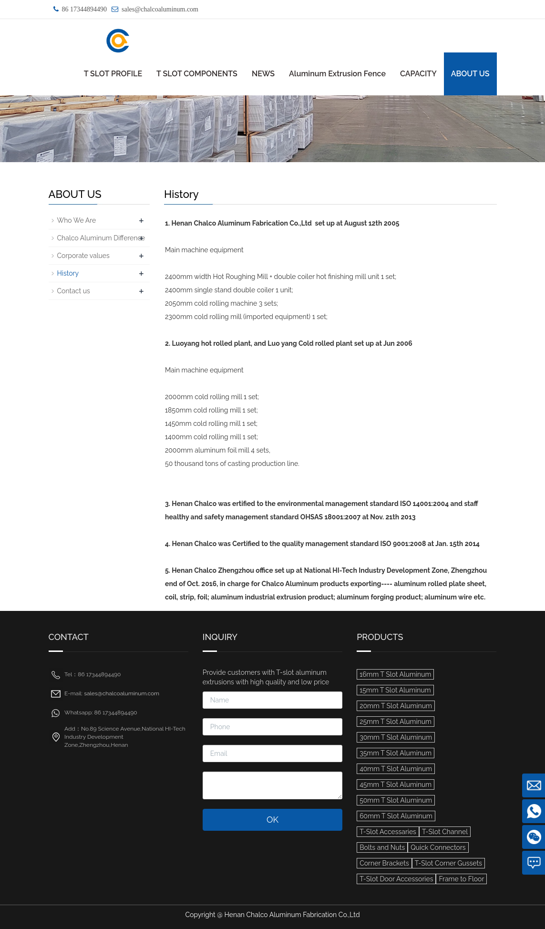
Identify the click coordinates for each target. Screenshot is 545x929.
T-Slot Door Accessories (396, 879)
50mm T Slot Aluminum (396, 800)
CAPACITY (418, 73)
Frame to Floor (461, 879)
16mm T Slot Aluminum (395, 674)
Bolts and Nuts (382, 847)
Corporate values (83, 255)
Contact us (73, 291)
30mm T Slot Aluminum (396, 737)
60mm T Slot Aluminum (396, 816)
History (68, 273)
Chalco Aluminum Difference (101, 238)
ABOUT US (470, 73)
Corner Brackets (384, 863)
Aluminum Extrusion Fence (337, 73)
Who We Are (76, 220)
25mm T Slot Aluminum (396, 721)
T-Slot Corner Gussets (448, 863)
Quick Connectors (438, 847)
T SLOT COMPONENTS (196, 73)
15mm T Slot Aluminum (395, 690)
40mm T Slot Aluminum (396, 769)
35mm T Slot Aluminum (396, 753)
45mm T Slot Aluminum (396, 784)
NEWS (263, 73)
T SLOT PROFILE (113, 73)
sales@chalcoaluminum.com (160, 9)
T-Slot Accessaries (388, 832)
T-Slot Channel (445, 832)
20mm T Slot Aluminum (396, 706)
